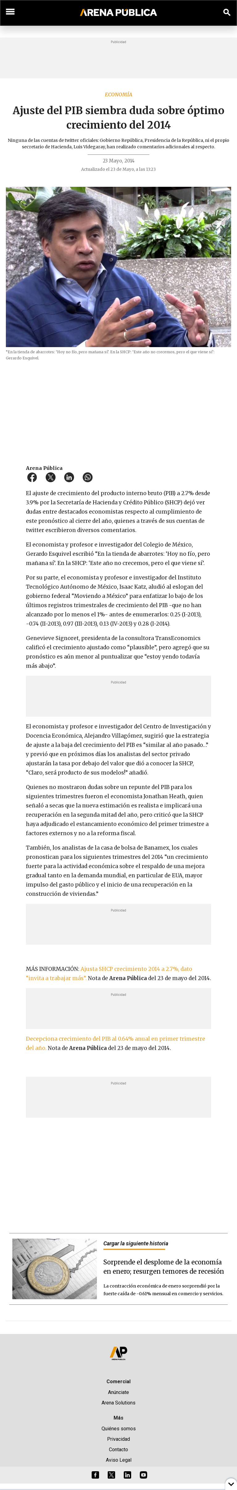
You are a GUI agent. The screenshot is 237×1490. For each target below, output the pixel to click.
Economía (118, 94)
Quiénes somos (119, 1429)
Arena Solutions (118, 1403)
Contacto (118, 1449)
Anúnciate (118, 1392)
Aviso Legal (118, 1460)
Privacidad (118, 1439)
